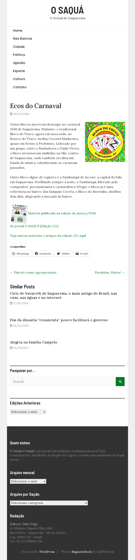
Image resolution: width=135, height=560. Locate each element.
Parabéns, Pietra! (110, 272)
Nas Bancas (22, 38)
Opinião (19, 63)
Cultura (19, 79)
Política (19, 55)
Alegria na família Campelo (33, 342)
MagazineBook (82, 552)
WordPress (47, 552)
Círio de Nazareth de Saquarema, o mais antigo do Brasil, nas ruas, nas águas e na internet (63, 295)
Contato (19, 87)
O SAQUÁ (67, 10)
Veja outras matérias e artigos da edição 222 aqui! (48, 236)
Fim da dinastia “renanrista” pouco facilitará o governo (59, 320)
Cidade (19, 47)
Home (17, 30)
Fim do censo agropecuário (33, 272)
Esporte (19, 71)
